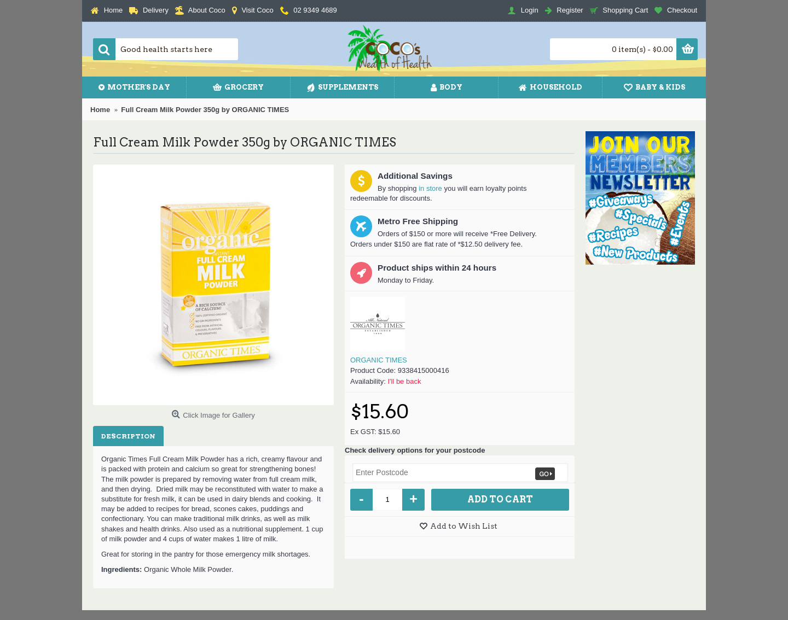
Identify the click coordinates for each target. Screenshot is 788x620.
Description (128, 436)
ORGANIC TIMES (378, 360)
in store (430, 188)
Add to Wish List (463, 526)
